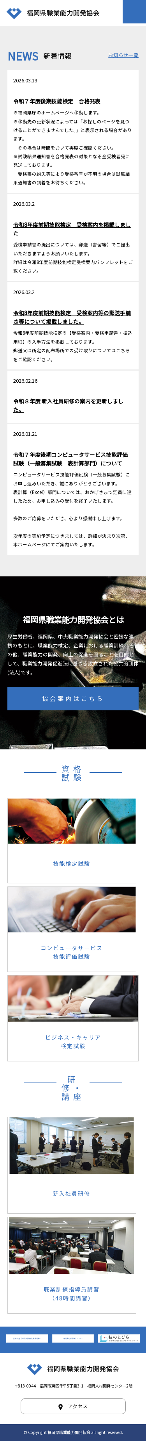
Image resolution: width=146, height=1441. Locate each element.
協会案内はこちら (73, 698)
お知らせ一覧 (123, 55)
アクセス (78, 1406)
